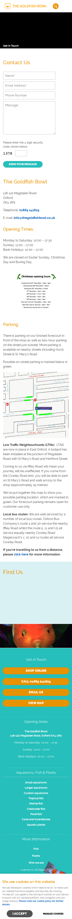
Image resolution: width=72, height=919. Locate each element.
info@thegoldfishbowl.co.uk (34, 218)
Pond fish (36, 814)
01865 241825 (29, 210)
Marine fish (36, 803)
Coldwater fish (36, 809)
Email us (36, 692)
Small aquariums (36, 782)
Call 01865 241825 (36, 681)
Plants (36, 855)
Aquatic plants (36, 824)
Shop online (36, 671)
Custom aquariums (36, 793)
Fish (36, 849)
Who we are (36, 862)
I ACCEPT (19, 914)
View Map (36, 703)
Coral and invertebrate (36, 819)
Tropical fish (36, 798)
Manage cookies (53, 913)
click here (21, 554)
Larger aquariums (36, 787)
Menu (65, 6)
